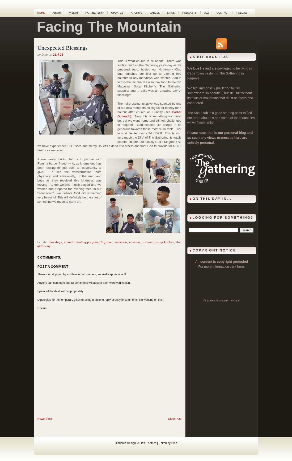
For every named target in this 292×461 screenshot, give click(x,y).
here (240, 266)
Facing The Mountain (109, 27)
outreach (148, 242)
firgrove (106, 242)
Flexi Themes (148, 443)
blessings (55, 242)
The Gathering (229, 73)
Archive (136, 12)
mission (134, 242)
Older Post (175, 418)
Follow (241, 12)
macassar (120, 242)
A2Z (206, 12)
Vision (73, 12)
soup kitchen (165, 242)
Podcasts (189, 12)
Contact (222, 12)
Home (41, 12)
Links (171, 12)
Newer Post (45, 418)
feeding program (87, 242)
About (57, 12)
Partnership (94, 12)
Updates (117, 12)
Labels (155, 12)
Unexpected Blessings (63, 47)
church (69, 242)
